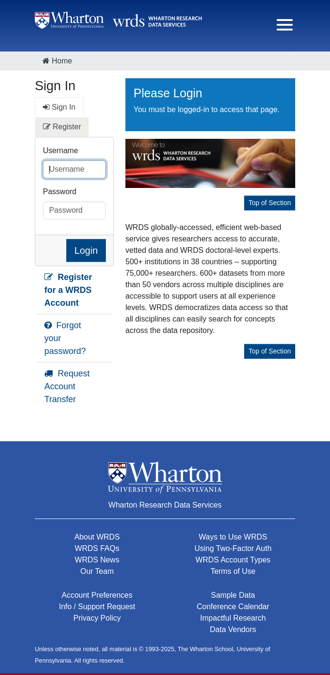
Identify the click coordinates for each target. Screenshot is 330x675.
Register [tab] (62, 127)
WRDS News (97, 560)
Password (59, 191)
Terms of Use (232, 571)
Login (86, 250)
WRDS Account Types (233, 560)
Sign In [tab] (59, 107)
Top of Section (269, 203)
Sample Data (233, 595)
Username (60, 150)
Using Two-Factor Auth (233, 548)
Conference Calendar (232, 606)
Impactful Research (233, 618)
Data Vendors (233, 629)
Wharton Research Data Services (164, 505)
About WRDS (97, 537)
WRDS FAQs (97, 548)
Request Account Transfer (67, 386)
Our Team (97, 571)
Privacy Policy (97, 618)
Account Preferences (97, 595)
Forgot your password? (65, 338)
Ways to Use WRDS (233, 537)
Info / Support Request (97, 606)
